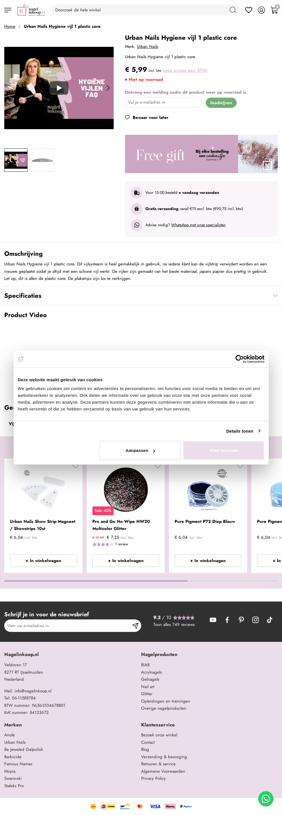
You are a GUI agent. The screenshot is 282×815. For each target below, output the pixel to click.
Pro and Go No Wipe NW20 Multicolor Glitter (121, 525)
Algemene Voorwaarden (163, 771)
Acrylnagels (151, 672)
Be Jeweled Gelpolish (23, 749)
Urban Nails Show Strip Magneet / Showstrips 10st (42, 525)
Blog (145, 749)
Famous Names (18, 764)
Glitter (146, 694)
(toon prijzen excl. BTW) (185, 70)
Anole (9, 735)
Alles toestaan (223, 450)
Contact (148, 742)
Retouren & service (158, 764)
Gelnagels (150, 679)
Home (9, 26)
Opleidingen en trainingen (165, 701)
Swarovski (13, 778)
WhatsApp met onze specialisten (198, 225)
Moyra (9, 771)
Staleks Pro (14, 786)
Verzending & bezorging (164, 757)
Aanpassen (140, 450)
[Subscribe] (135, 625)
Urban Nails (147, 46)
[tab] (70, 654)
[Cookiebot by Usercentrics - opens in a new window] (239, 359)
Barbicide (13, 757)
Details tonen (239, 430)
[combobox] (145, 10)
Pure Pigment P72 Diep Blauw (205, 521)
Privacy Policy (153, 778)
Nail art (147, 687)
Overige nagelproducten (163, 708)
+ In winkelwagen (43, 561)
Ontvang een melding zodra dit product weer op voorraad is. (186, 92)
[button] (75, 467)
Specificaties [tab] (22, 295)
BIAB (145, 665)
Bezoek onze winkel (159, 735)
